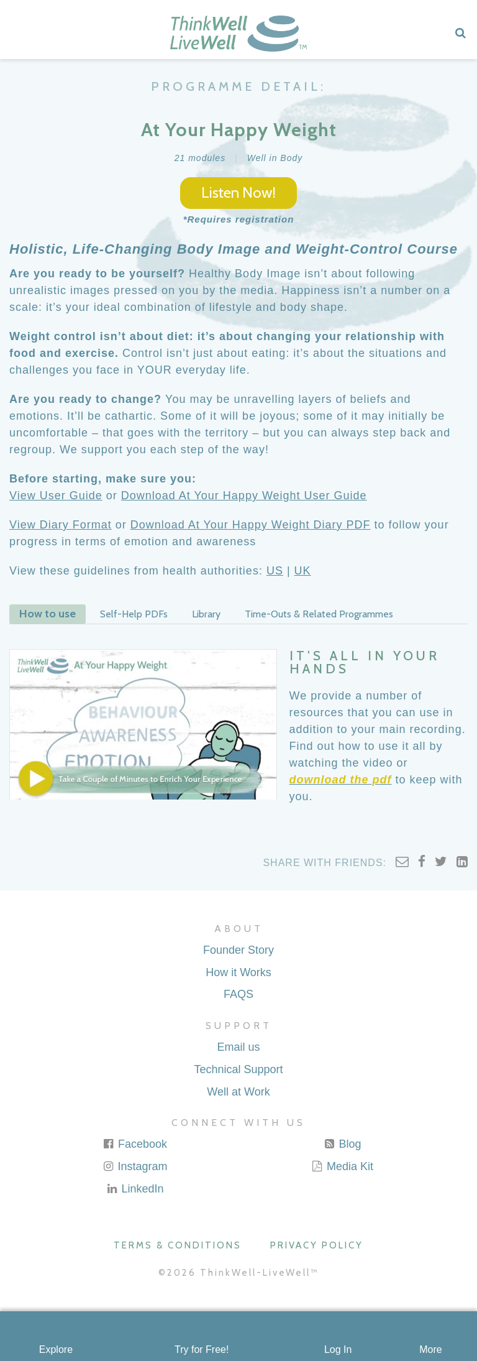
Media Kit (342, 1166)
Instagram (134, 1166)
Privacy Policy (316, 1245)
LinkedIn (134, 1189)
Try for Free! (202, 1349)
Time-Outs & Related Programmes (319, 614)
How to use (47, 614)
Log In (338, 1349)
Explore (56, 1349)
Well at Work (238, 1092)
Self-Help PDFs (134, 614)
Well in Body (275, 158)
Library (206, 614)
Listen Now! (238, 192)
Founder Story (238, 950)
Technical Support (238, 1069)
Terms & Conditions (178, 1245)
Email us (238, 1047)
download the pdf (340, 779)
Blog (342, 1144)
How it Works (238, 972)
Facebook (134, 1144)
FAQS (238, 994)
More (430, 1349)
